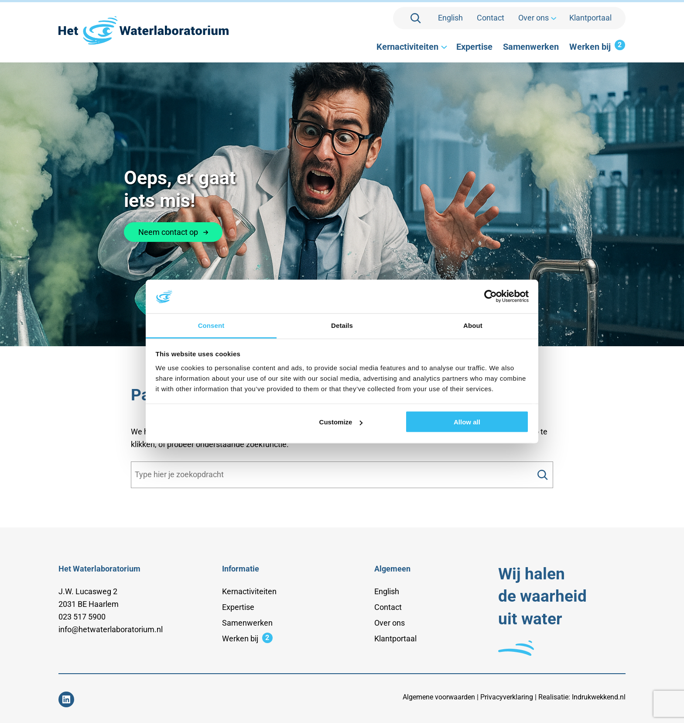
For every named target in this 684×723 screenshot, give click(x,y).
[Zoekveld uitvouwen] (415, 18)
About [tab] (472, 325)
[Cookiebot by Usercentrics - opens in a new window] (490, 296)
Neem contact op (173, 232)
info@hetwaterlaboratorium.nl (110, 629)
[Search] (542, 475)
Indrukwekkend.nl (599, 697)
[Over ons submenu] (553, 18)
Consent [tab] (211, 325)
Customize (341, 422)
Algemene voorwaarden (439, 697)
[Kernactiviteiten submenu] (443, 46)
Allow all (467, 422)
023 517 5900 (82, 616)
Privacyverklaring (506, 697)
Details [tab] (342, 325)
